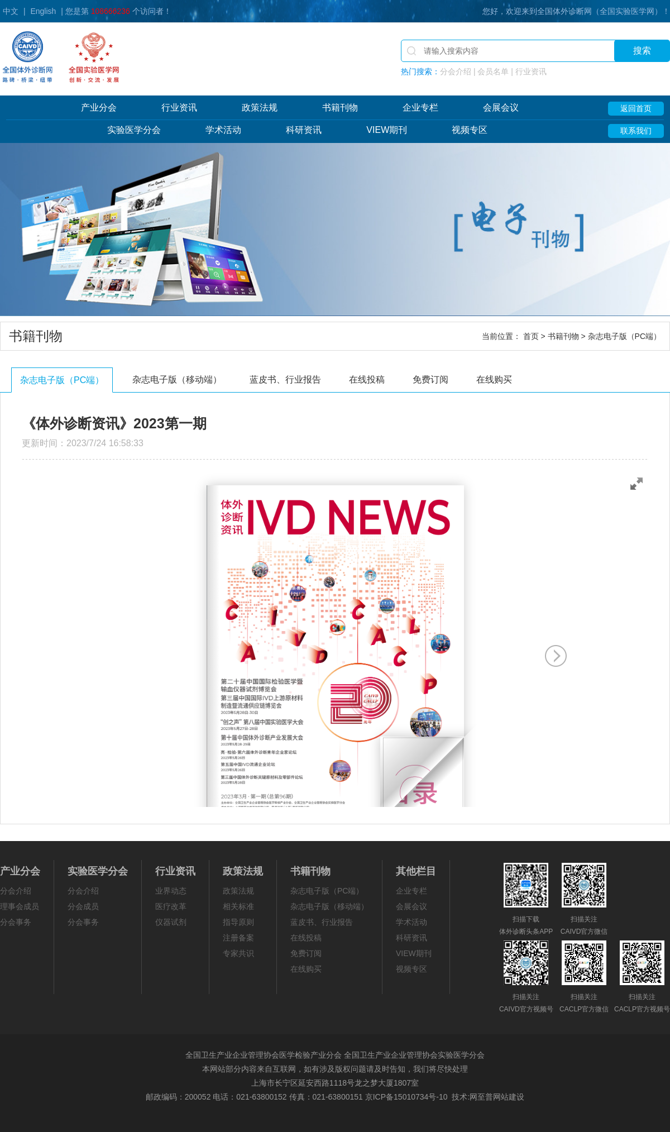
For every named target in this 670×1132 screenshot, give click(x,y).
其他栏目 (416, 871)
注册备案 (238, 937)
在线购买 (494, 379)
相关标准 (238, 906)
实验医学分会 (134, 130)
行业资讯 (179, 107)
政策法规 (259, 107)
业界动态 (170, 890)
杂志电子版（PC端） (62, 380)
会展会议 (501, 107)
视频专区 (469, 130)
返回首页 (636, 108)
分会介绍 (15, 890)
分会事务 (15, 922)
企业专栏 (420, 107)
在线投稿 (367, 379)
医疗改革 (170, 906)
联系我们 (636, 130)
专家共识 (238, 953)
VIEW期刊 (386, 130)
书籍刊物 (340, 107)
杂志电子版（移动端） (177, 379)
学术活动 (223, 130)
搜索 (642, 50)
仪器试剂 (170, 922)
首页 (531, 336)
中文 (10, 11)
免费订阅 (430, 379)
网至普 (481, 1096)
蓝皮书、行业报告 (285, 379)
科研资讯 (304, 130)
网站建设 (508, 1096)
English (43, 11)
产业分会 (99, 107)
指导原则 (238, 922)
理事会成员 (19, 906)
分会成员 (83, 906)
